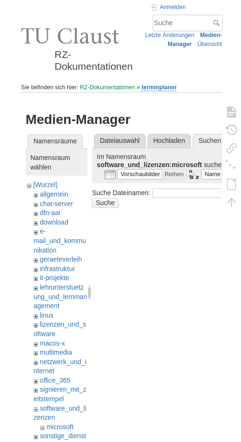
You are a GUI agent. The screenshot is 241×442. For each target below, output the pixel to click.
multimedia (56, 352)
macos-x (52, 343)
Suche (217, 22)
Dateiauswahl (119, 140)
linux (47, 315)
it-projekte (54, 278)
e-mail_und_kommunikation (60, 240)
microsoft (60, 427)
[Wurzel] (45, 184)
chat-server (56, 203)
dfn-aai (50, 212)
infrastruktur (57, 269)
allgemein (54, 194)
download (54, 222)
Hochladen (169, 140)
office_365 (55, 380)
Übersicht (209, 44)
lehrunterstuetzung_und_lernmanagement (60, 296)
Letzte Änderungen (170, 35)
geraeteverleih (61, 259)
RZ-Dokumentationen (107, 87)
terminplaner (158, 87)
